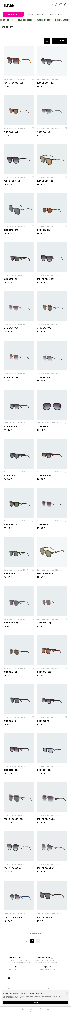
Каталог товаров (13, 14)
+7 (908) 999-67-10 (43, 958)
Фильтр (59, 41)
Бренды (30, 14)
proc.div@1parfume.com (18, 967)
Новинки (40, 14)
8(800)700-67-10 (14, 958)
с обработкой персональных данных (13, 997)
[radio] (19, 61)
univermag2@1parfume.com (47, 967)
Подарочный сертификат (56, 14)
